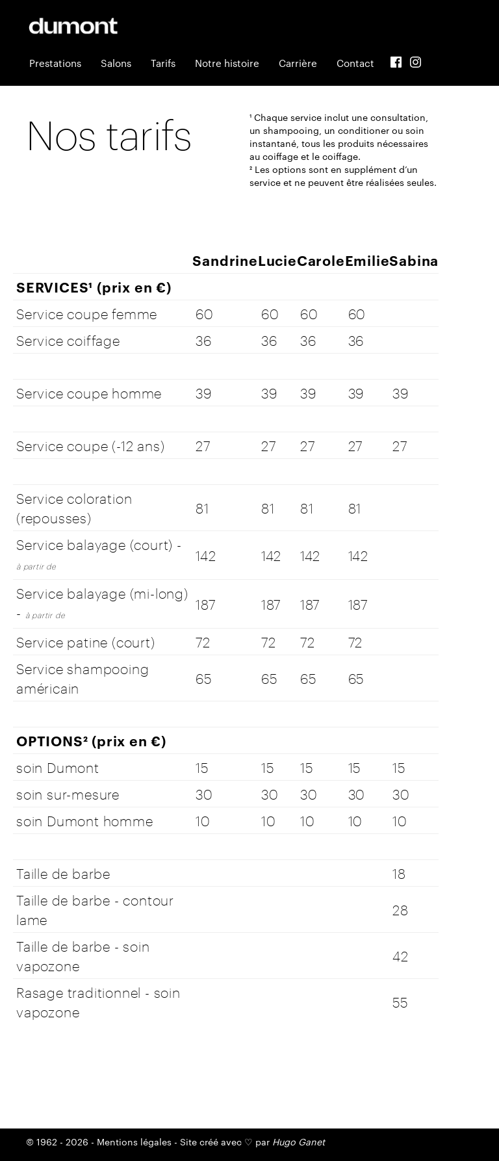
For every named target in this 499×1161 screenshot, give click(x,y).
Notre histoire (227, 63)
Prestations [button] (55, 63)
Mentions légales (134, 1141)
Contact (355, 63)
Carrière (298, 63)
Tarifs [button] (163, 63)
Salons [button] (116, 63)
